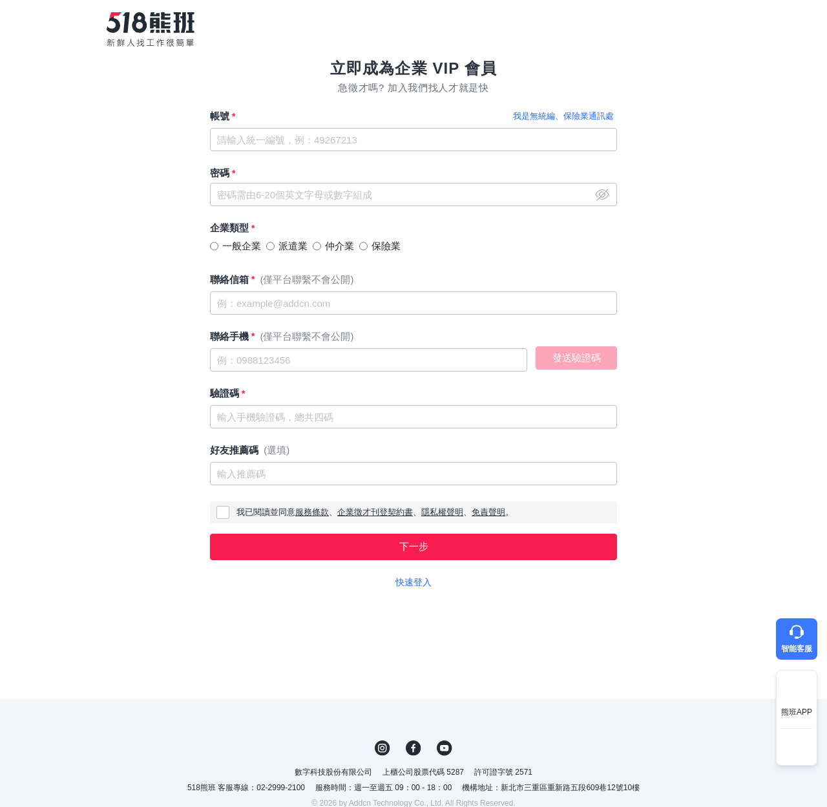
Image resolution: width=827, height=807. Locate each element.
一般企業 (241, 245)
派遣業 (293, 245)
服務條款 (312, 512)
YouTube (444, 748)
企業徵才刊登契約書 (375, 512)
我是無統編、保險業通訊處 (563, 116)
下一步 (413, 546)
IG (382, 748)
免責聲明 (488, 512)
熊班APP (796, 712)
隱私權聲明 (442, 512)
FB (413, 748)
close (602, 194)
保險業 (386, 245)
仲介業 (339, 245)
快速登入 (413, 582)
